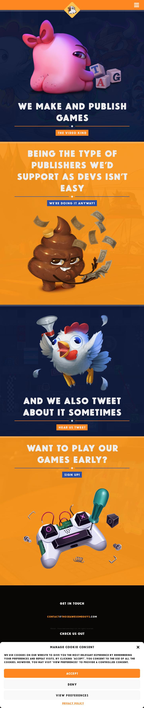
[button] (138, 647)
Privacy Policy (73, 703)
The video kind (72, 133)
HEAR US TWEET (72, 427)
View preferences (72, 695)
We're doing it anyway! (72, 203)
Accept (72, 673)
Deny (72, 684)
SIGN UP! (72, 474)
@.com (72, 616)
